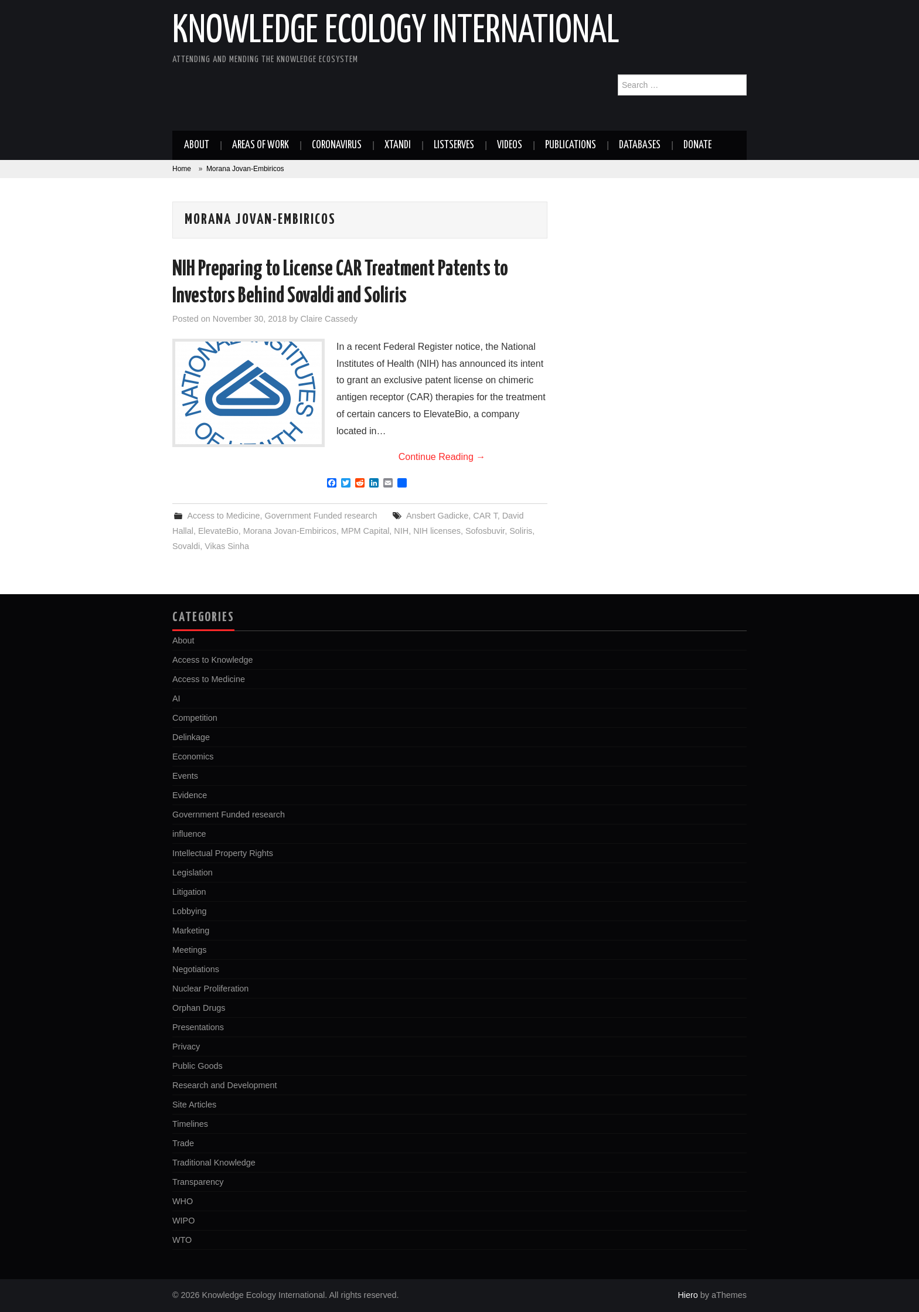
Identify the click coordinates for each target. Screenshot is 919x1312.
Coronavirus (337, 145)
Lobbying (189, 911)
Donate (697, 145)
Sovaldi (186, 546)
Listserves (454, 145)
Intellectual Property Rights (222, 853)
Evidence (189, 795)
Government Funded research (320, 515)
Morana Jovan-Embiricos (289, 531)
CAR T (485, 515)
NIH (401, 531)
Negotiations (195, 969)
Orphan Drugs (198, 1008)
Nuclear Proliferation (210, 988)
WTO (182, 1240)
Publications (570, 145)
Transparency (197, 1182)
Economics (192, 756)
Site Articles (194, 1104)
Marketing (190, 930)
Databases (640, 145)
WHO (182, 1201)
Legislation (192, 872)
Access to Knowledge (212, 659)
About (196, 145)
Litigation (189, 892)
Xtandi (397, 145)
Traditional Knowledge (214, 1162)
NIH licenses (437, 531)
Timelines (190, 1124)
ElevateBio (218, 531)
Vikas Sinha (227, 546)
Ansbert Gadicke (437, 515)
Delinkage (191, 737)
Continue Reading (442, 457)
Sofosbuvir (485, 531)
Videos (509, 145)
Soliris (520, 531)
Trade (183, 1143)
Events (185, 776)
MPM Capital (365, 531)
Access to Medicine (223, 515)
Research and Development (224, 1085)
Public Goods (197, 1066)
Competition (194, 718)
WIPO (183, 1220)
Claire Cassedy (329, 318)
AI (176, 698)
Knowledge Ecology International (396, 31)
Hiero (687, 1295)
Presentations (198, 1027)
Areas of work (260, 145)
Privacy (186, 1046)
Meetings (189, 950)
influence (189, 834)
